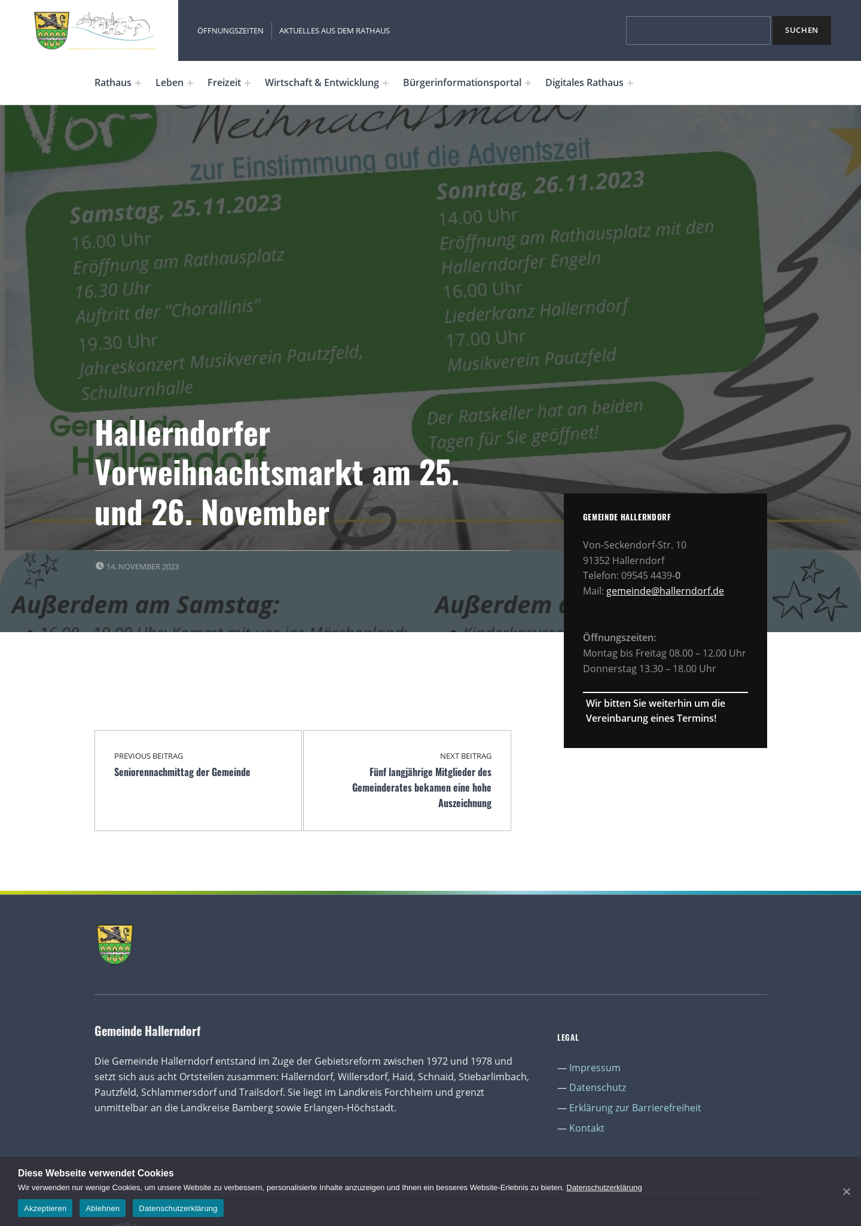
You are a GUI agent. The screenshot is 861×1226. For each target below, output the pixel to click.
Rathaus (113, 82)
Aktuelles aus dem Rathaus (334, 30)
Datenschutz (597, 1087)
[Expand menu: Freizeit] (248, 83)
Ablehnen (103, 1208)
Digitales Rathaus (584, 82)
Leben (169, 82)
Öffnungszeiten (230, 30)
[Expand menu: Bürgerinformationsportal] (528, 83)
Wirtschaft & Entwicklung (322, 82)
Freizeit (224, 82)
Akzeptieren (45, 1208)
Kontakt (586, 1128)
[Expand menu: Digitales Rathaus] (630, 83)
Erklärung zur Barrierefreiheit (635, 1107)
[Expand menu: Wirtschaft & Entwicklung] (386, 83)
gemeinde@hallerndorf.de (665, 590)
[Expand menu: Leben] (190, 83)
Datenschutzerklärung (604, 1187)
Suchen (802, 29)
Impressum (595, 1067)
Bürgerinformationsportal (462, 82)
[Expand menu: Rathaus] (138, 83)
